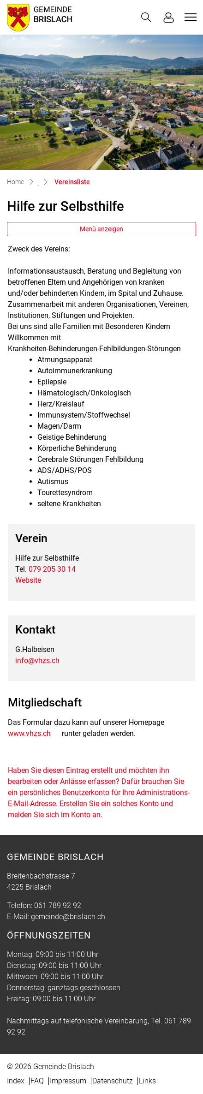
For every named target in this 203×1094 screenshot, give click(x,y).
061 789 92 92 (57, 905)
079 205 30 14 (52, 569)
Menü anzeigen (101, 229)
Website (28, 580)
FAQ (37, 1080)
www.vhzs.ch (29, 733)
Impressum (68, 1080)
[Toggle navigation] (189, 17)
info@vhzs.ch (37, 660)
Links (147, 1080)
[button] (146, 17)
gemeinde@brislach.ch (68, 916)
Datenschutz (112, 1080)
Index (15, 1080)
